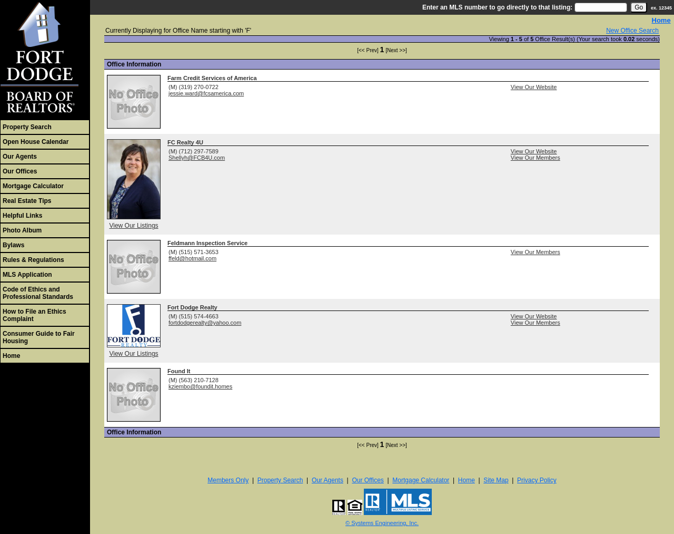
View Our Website (534, 87)
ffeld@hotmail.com (192, 258)
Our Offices (20, 171)
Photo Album (22, 230)
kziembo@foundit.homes (200, 386)
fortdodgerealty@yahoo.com (204, 322)
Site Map (495, 480)
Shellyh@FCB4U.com (196, 157)
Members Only (228, 480)
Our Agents (20, 156)
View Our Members (535, 157)
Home (11, 356)
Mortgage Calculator (33, 186)
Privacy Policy (537, 480)
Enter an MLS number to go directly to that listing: (497, 7)
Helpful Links (22, 215)
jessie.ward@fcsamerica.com (206, 93)
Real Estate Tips (27, 201)
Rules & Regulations (33, 260)
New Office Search (632, 30)
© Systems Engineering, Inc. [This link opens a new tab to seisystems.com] (382, 523)
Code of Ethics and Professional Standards (38, 293)
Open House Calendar (35, 141)
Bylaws (13, 245)
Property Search (27, 127)
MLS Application (27, 274)
